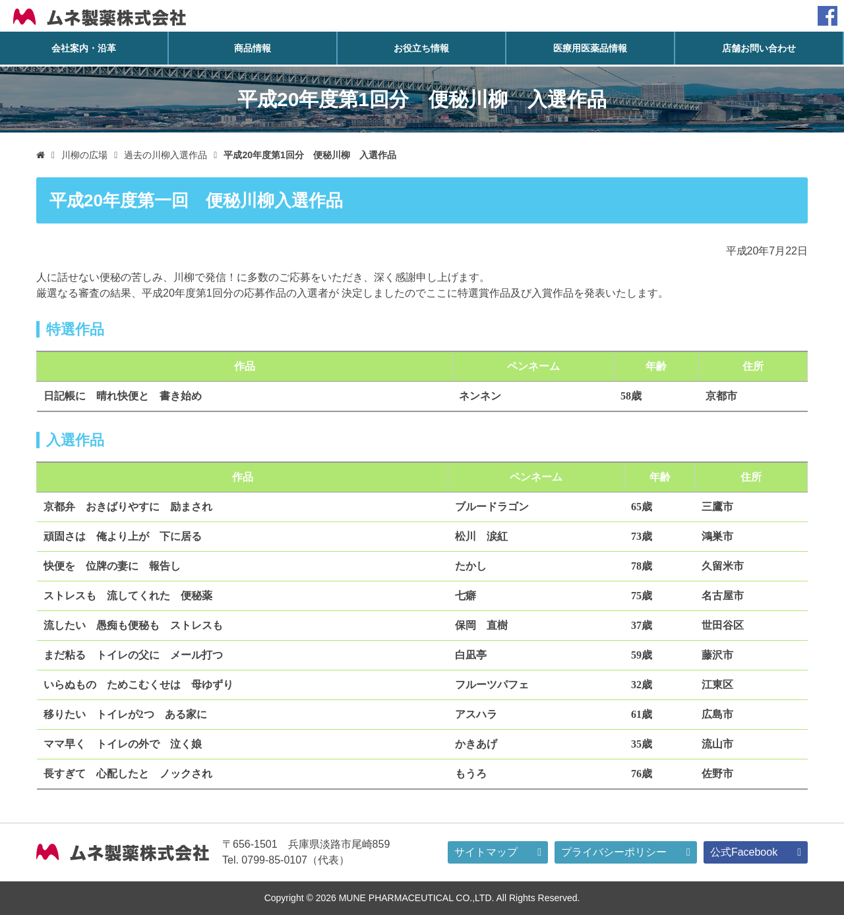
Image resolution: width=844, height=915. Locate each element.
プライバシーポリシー (604, 852)
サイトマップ (475, 852)
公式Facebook (735, 852)
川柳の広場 (86, 155)
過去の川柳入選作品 (168, 155)
